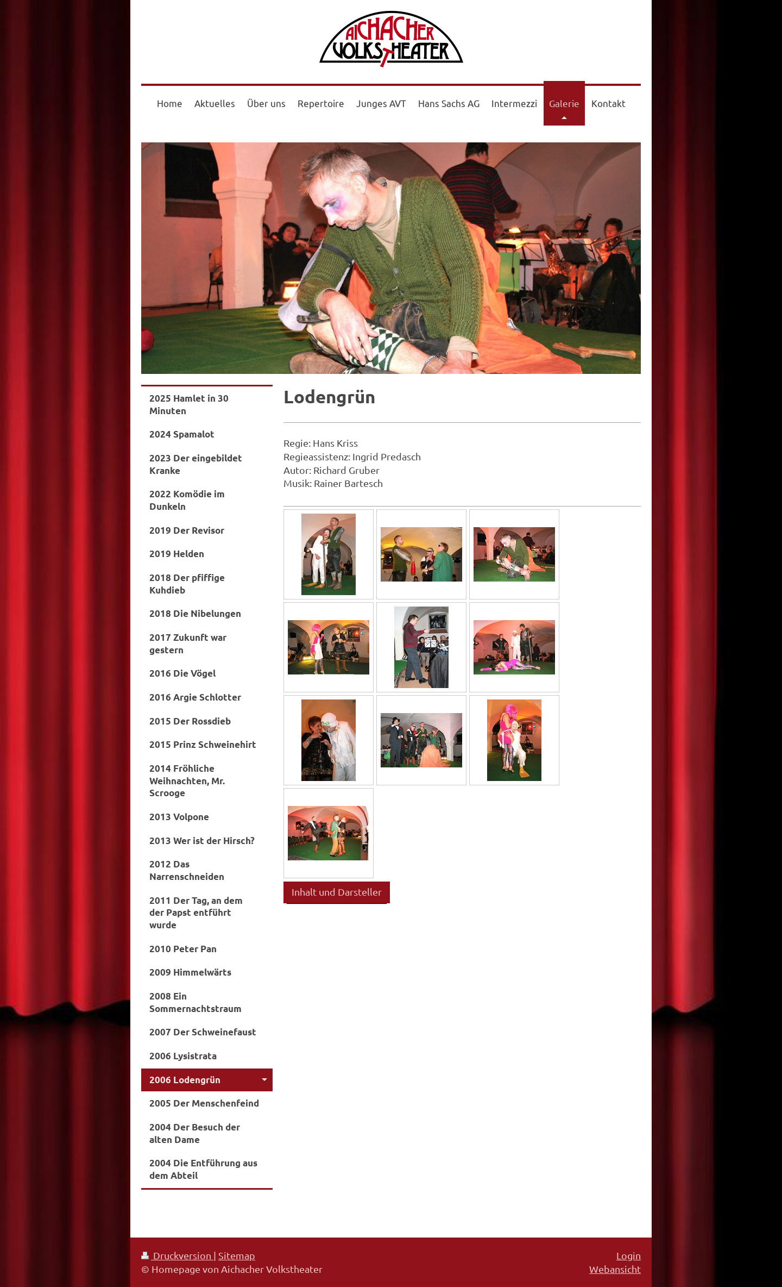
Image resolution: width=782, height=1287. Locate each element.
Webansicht (615, 1268)
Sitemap (236, 1255)
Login (628, 1255)
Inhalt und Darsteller (337, 891)
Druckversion (177, 1255)
